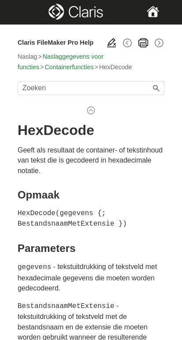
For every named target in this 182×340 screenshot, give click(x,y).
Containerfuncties (69, 67)
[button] (156, 88)
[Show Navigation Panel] (24, 12)
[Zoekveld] (91, 88)
